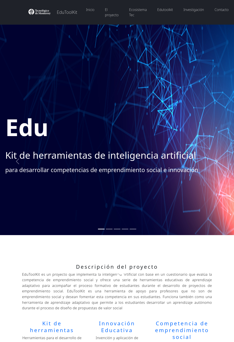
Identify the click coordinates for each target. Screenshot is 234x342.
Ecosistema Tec (138, 12)
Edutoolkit (165, 9)
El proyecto (111, 12)
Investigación (193, 9)
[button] (17, 161)
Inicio (90, 9)
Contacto (221, 9)
